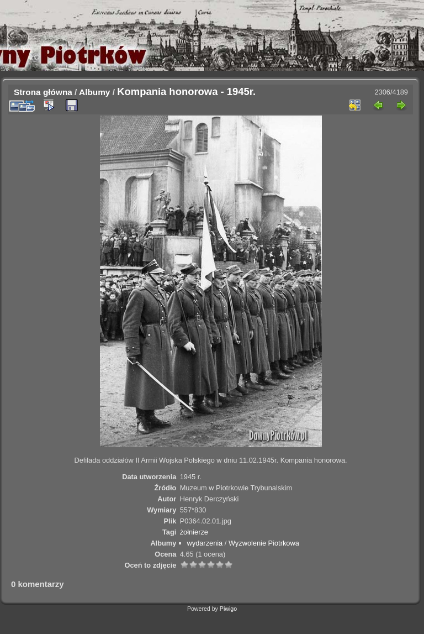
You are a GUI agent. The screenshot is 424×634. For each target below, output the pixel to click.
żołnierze (194, 532)
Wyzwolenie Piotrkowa (264, 543)
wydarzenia (205, 543)
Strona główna (43, 92)
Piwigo (228, 608)
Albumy (94, 92)
